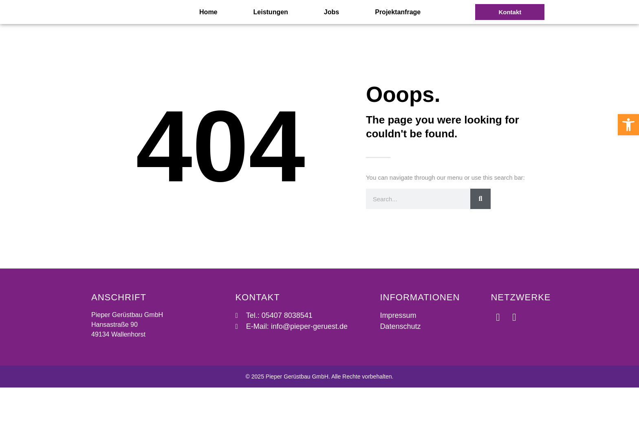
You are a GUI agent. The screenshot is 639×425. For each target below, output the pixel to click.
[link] (628, 124)
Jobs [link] (331, 30)
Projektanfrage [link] (398, 30)
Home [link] (208, 30)
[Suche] (480, 236)
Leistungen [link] (270, 30)
